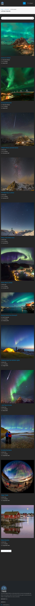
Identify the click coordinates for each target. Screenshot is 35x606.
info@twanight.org (6, 604)
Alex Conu (4, 149)
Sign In (31, 3)
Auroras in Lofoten (6, 58)
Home (2, 9)
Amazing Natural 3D (6, 103)
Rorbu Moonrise (5, 540)
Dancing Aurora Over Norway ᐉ (9, 315)
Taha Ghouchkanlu (6, 59)
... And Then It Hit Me (6, 405)
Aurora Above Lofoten (6, 282)
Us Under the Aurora (6, 450)
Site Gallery (7, 9)
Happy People (4, 495)
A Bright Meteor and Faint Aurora (9, 147)
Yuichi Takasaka (5, 317)
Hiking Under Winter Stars (7, 237)
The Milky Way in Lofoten (7, 192)
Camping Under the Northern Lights (10, 360)
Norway (6, 61)
